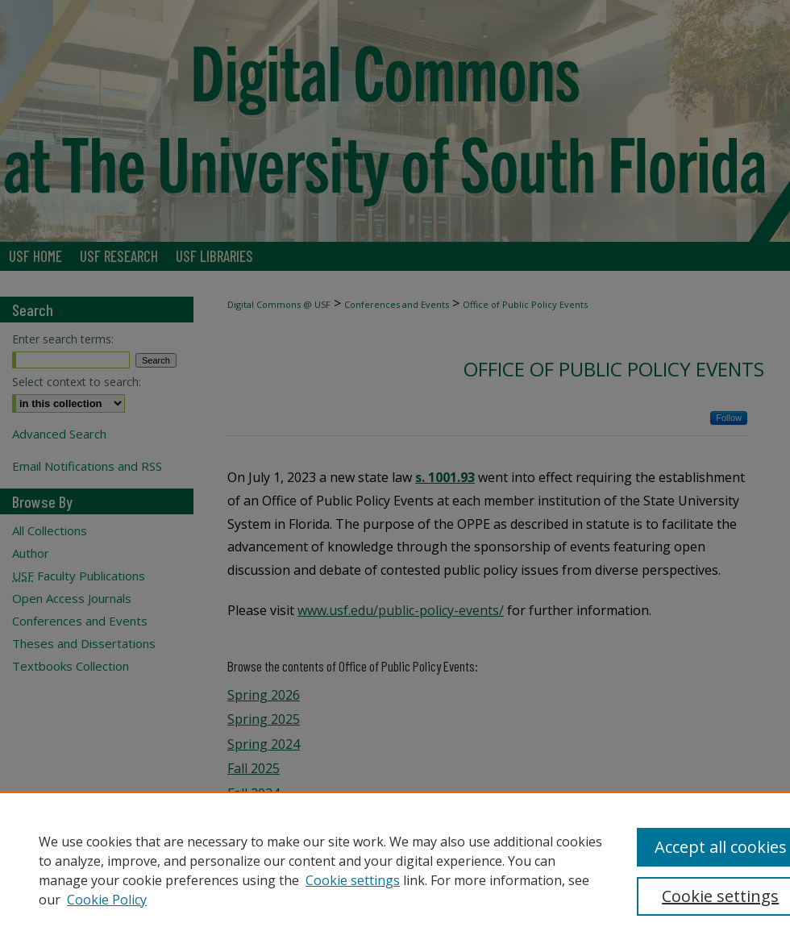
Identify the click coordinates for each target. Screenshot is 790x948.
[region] (395, 870)
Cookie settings (353, 880)
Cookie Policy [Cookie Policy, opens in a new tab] (107, 899)
